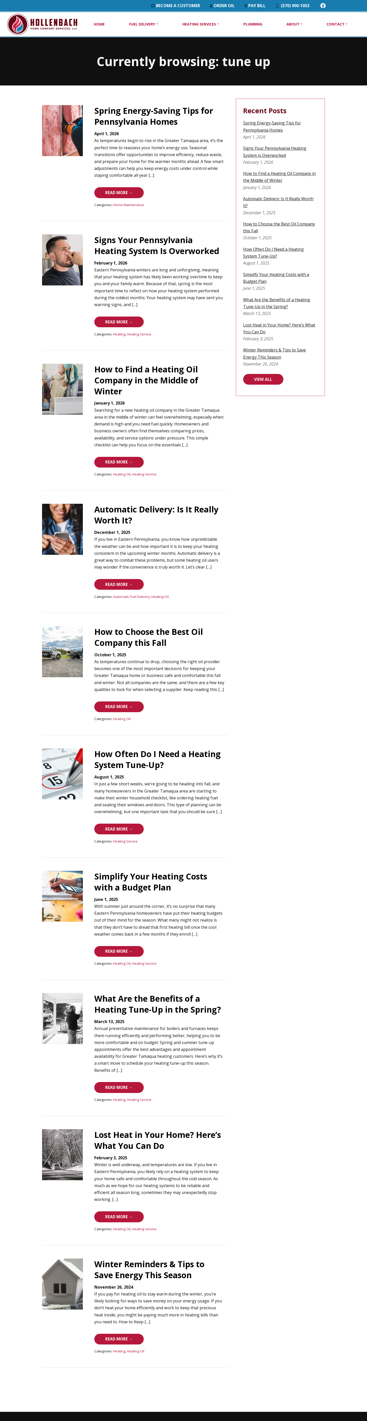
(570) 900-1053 (319, 5)
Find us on (27, 1406)
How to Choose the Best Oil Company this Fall (296, 217)
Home (99, 24)
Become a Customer (193, 5)
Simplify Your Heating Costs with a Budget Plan (298, 260)
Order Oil (242, 5)
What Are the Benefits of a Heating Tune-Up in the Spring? (145, 974)
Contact (334, 24)
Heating (100, 324)
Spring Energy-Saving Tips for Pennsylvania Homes (134, 116)
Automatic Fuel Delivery (112, 566)
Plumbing (253, 24)
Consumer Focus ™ (336, 1394)
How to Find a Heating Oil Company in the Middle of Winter (152, 365)
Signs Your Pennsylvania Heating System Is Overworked (141, 240)
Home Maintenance (109, 200)
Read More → (103, 187)
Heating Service (120, 324)
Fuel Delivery (141, 24)
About (292, 24)
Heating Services (198, 24)
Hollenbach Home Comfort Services (320, 1373)
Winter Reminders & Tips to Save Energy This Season (140, 1223)
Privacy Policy (341, 1380)
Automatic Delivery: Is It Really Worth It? (291, 199)
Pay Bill (278, 5)
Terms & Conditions (335, 1387)
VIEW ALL (275, 359)
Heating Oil (102, 449)
